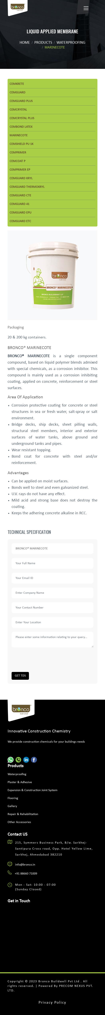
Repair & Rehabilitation (23, 814)
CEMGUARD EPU (20, 212)
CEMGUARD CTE (20, 195)
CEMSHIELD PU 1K (21, 144)
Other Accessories (19, 822)
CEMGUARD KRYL (21, 178)
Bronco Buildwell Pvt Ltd (59, 981)
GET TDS (20, 675)
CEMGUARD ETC (20, 221)
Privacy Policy (52, 1003)
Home (25, 43)
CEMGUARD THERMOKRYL (27, 187)
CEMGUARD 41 (19, 204)
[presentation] (42, 659)
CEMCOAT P (17, 161)
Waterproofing (17, 774)
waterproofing (70, 43)
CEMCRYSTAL (18, 109)
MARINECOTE (19, 135)
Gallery (12, 806)
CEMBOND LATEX (21, 127)
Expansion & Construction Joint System (32, 790)
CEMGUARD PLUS (21, 101)
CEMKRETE (17, 84)
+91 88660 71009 (26, 873)
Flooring (13, 798)
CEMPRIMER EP (20, 169)
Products (43, 43)
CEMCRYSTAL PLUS (22, 118)
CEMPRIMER (18, 152)
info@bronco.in (25, 864)
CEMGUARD (17, 92)
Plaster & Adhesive (20, 782)
